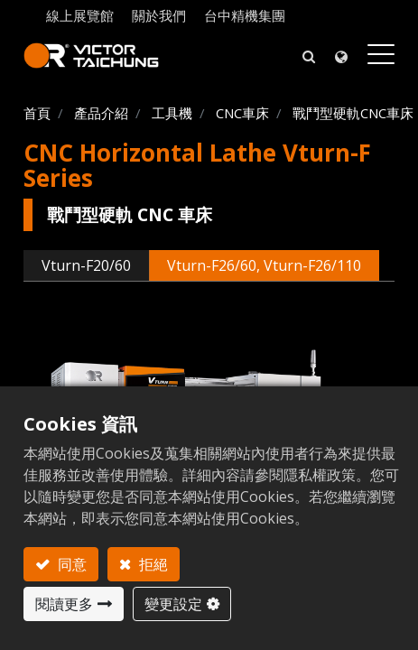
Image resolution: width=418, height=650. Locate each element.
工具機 (172, 113)
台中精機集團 (244, 15)
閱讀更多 (64, 604)
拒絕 (151, 564)
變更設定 (173, 604)
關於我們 (159, 15)
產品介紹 (101, 113)
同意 (70, 564)
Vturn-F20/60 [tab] (86, 265)
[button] (308, 55)
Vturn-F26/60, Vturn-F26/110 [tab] (264, 265)
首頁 (37, 113)
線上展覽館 (80, 15)
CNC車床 (242, 113)
